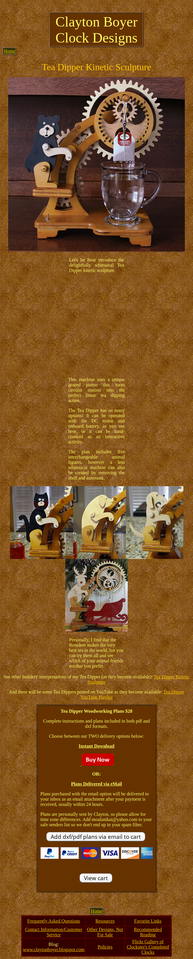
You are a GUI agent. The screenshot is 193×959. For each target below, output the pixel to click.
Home (9, 51)
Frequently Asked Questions (53, 921)
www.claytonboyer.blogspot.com (54, 949)
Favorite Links (148, 921)
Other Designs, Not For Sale (105, 932)
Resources (105, 921)
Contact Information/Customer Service (54, 932)
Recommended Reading (148, 932)
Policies (105, 946)
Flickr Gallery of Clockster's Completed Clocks (148, 947)
